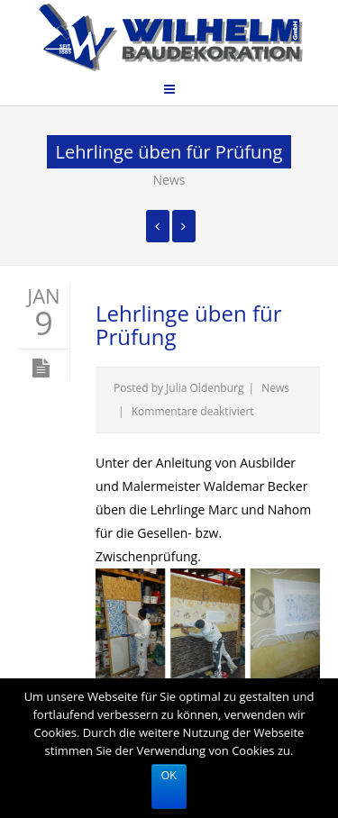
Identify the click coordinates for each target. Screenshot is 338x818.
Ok (169, 775)
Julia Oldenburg (204, 387)
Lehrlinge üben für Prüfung (189, 324)
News (169, 179)
